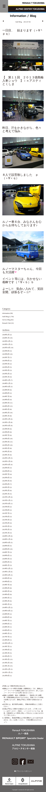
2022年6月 (5, 477)
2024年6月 (5, 399)
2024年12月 (6, 380)
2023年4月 (5, 445)
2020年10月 (6, 542)
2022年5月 (5, 481)
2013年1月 (5, 666)
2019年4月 (5, 594)
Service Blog (6, 320)
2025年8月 (5, 354)
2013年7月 (5, 646)
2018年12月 (6, 607)
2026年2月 (5, 335)
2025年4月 (5, 367)
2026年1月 (5, 338)
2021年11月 (6, 500)
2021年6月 (5, 516)
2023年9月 (5, 429)
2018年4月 (5, 630)
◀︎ (3, 21)
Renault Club (6, 323)
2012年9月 (5, 676)
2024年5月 (5, 403)
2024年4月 (5, 406)
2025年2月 (5, 374)
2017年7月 (5, 637)
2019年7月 (5, 585)
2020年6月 (5, 555)
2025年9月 (5, 351)
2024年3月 (5, 409)
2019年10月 (6, 575)
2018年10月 (6, 611)
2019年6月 (5, 588)
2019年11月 (6, 572)
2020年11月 (6, 539)
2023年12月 (6, 419)
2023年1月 (5, 455)
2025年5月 (5, 364)
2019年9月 (5, 578)
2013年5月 (5, 653)
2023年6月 (5, 438)
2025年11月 (6, 344)
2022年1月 (5, 494)
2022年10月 (6, 464)
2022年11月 (6, 461)
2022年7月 (5, 474)
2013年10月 (6, 643)
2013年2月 (5, 663)
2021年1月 (5, 533)
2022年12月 (6, 458)
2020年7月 (5, 552)
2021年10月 (6, 503)
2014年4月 (5, 640)
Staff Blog (5, 316)
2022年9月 (5, 468)
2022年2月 (5, 490)
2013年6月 (5, 650)
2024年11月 (6, 383)
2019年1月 (5, 604)
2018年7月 (5, 620)
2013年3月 (5, 659)
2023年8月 (5, 432)
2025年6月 (5, 360)
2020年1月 (5, 565)
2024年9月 (5, 390)
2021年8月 (5, 510)
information (6, 313)
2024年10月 (6, 386)
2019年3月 (5, 598)
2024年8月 (5, 393)
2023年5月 (5, 442)
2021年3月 (5, 526)
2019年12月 (6, 568)
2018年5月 (5, 627)
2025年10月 (6, 347)
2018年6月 (5, 624)
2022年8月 (5, 471)
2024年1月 (5, 416)
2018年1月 (5, 633)
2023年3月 (5, 448)
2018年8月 (5, 617)
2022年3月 (5, 487)
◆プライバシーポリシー (23, 771)
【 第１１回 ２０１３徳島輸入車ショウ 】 (23, 79)
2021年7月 (5, 513)
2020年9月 (5, 546)
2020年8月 (5, 549)
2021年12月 (6, 497)
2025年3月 (5, 370)
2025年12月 (6, 341)
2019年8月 (5, 581)
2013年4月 (5, 656)
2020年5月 (5, 559)
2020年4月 (5, 562)
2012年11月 (6, 672)
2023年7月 (5, 435)
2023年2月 (5, 451)
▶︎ (43, 21)
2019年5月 (5, 591)
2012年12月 (6, 669)
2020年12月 (6, 536)
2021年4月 (5, 523)
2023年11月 (6, 422)
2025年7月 (5, 357)
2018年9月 (5, 614)
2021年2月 (5, 529)
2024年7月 (5, 396)
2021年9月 (5, 507)
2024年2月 (5, 413)
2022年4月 (5, 484)
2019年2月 (5, 601)
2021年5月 (5, 520)
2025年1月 (5, 377)
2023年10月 (6, 425)
